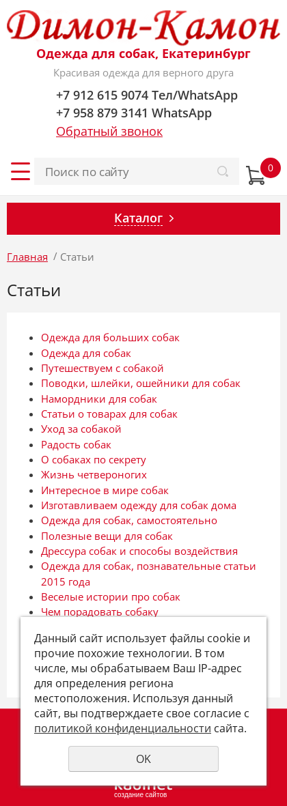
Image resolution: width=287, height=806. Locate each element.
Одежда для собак (86, 353)
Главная (27, 256)
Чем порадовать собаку (100, 611)
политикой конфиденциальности (122, 728)
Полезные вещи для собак (107, 536)
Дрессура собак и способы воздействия (139, 551)
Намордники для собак (99, 398)
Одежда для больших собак (110, 337)
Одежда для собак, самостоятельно (129, 520)
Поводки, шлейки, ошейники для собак (141, 383)
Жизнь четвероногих (94, 474)
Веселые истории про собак (110, 596)
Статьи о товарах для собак (109, 413)
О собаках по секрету (93, 459)
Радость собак (76, 444)
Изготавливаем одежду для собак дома (138, 505)
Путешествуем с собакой (102, 368)
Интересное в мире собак (105, 490)
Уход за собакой (81, 428)
